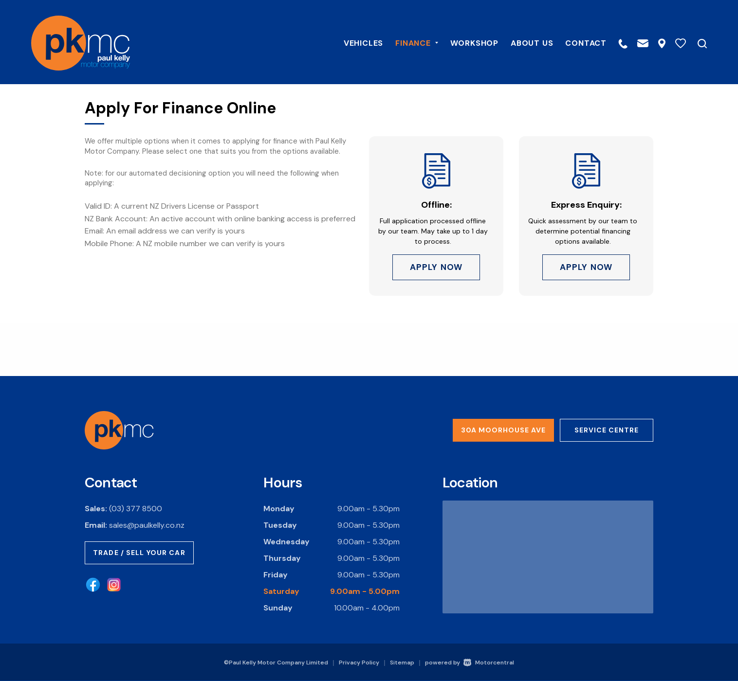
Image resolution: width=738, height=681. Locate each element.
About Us (524, 42)
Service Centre (606, 430)
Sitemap (402, 662)
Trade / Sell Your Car (139, 552)
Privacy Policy (359, 662)
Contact (578, 42)
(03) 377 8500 (135, 508)
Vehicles (355, 42)
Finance (408, 42)
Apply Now (436, 268)
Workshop (467, 42)
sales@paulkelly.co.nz (146, 525)
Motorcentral (488, 662)
